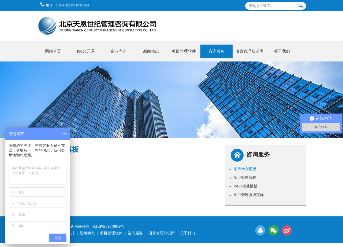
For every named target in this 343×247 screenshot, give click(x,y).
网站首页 (53, 51)
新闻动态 (151, 51)
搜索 (301, 6)
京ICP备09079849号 (108, 226)
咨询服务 (216, 51)
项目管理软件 (184, 51)
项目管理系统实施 (246, 194)
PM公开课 (86, 51)
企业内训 (118, 51)
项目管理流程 (242, 177)
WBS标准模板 (243, 186)
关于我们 (282, 51)
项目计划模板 (242, 169)
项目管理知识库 (249, 51)
